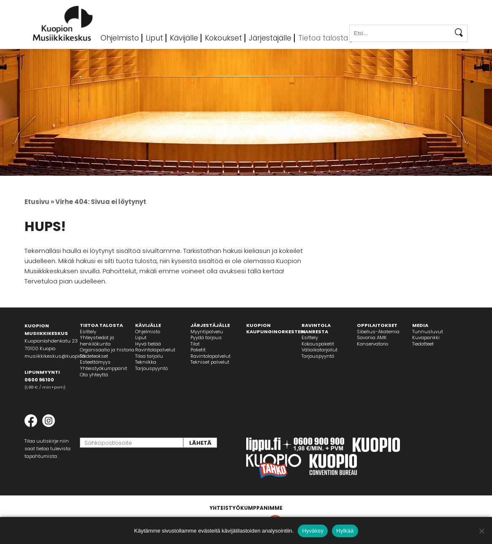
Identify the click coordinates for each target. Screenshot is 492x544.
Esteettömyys (95, 362)
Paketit (198, 349)
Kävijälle (184, 38)
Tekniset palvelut (209, 362)
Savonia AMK (372, 337)
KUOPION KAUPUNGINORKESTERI (275, 328)
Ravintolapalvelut (155, 349)
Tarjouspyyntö (151, 368)
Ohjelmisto (120, 38)
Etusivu (36, 201)
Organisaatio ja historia (107, 349)
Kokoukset (223, 38)
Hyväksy (312, 531)
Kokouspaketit (318, 343)
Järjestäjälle (270, 38)
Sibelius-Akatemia (378, 331)
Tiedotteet (423, 343)
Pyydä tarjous (206, 337)
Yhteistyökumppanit (103, 368)
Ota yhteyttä (94, 374)
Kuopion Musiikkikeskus (63, 23)
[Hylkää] (481, 531)
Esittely (88, 331)
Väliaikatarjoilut (319, 349)
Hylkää (344, 531)
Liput (154, 38)
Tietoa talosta (323, 38)
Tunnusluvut (427, 331)
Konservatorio (372, 343)
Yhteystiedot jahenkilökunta (97, 340)
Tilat (195, 343)
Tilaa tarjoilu (149, 356)
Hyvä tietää (148, 343)
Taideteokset (94, 356)
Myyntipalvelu (206, 331)
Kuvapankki (426, 337)
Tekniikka (145, 362)
